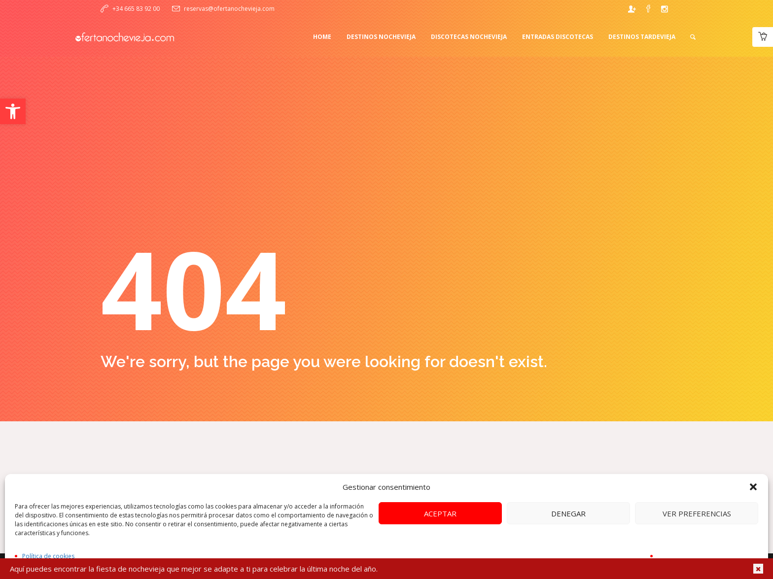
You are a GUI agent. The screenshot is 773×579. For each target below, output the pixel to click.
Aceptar (440, 513)
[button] (13, 111)
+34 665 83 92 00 (136, 8)
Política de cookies (48, 556)
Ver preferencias (697, 513)
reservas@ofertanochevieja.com (229, 8)
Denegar (568, 513)
